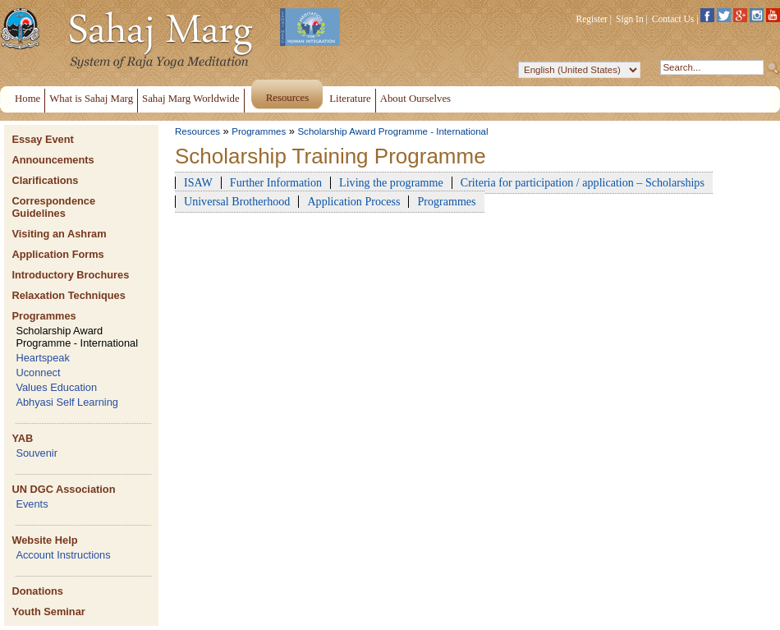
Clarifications (44, 180)
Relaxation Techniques (68, 295)
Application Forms (57, 254)
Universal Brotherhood (237, 201)
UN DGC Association (63, 489)
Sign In (630, 19)
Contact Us (673, 19)
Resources (197, 131)
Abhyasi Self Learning (67, 402)
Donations (37, 591)
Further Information (276, 182)
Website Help (44, 540)
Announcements (52, 160)
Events (32, 504)
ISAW (198, 182)
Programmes (43, 316)
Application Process (353, 201)
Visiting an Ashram (58, 234)
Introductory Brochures (70, 275)
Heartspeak (42, 358)
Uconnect (38, 372)
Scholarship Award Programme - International (77, 336)
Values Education (56, 387)
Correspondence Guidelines (53, 207)
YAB (22, 438)
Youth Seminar (48, 611)
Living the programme (391, 182)
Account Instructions (63, 555)
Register (592, 19)
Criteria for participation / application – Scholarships (582, 182)
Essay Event (42, 139)
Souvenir (36, 453)
